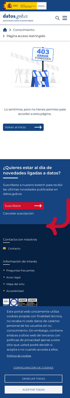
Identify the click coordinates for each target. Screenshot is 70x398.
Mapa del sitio (15, 284)
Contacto (14, 248)
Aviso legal (13, 277)
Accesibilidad (15, 291)
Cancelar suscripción (18, 213)
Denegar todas (33, 378)
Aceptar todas (33, 389)
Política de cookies (19, 355)
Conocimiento (24, 30)
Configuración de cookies (33, 367)
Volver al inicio (23, 127)
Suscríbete (23, 206)
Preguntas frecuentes (20, 270)
